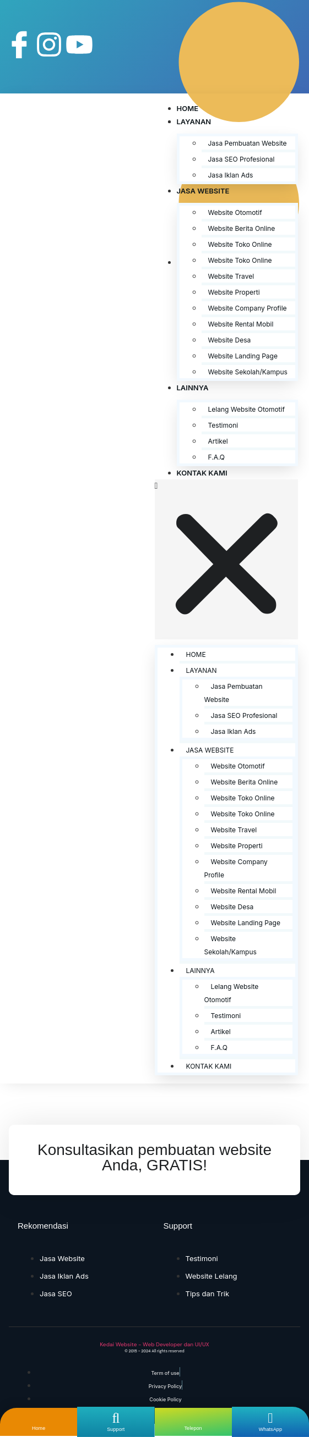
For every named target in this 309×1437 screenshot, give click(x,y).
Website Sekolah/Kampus (248, 372)
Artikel (218, 441)
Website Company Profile (247, 308)
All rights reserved (168, 1350)
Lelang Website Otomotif (246, 409)
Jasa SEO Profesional (241, 159)
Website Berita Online (241, 228)
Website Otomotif (235, 212)
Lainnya (193, 387)
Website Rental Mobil (241, 324)
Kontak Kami (202, 472)
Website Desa (229, 340)
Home (188, 108)
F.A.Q (216, 457)
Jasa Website (203, 190)
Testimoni (223, 425)
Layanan (194, 121)
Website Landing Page (243, 356)
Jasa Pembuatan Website (247, 143)
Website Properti (234, 292)
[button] (227, 559)
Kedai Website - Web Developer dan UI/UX (154, 1344)
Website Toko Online (240, 244)
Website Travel (231, 276)
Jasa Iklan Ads (230, 175)
